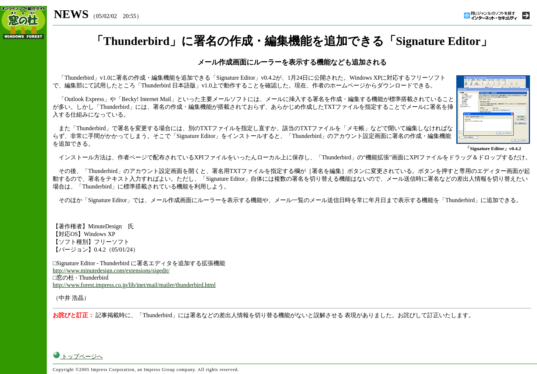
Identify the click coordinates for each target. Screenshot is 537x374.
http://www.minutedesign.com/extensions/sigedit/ (111, 270)
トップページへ (78, 356)
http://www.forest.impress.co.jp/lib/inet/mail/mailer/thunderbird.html (134, 285)
